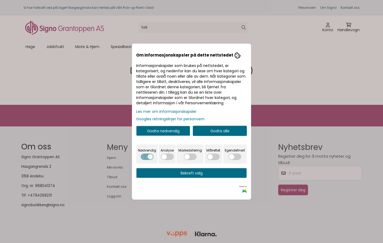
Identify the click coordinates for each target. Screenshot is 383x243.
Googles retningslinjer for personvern (170, 118)
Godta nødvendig (163, 130)
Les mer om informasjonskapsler (166, 111)
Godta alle (220, 130)
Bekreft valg (192, 173)
